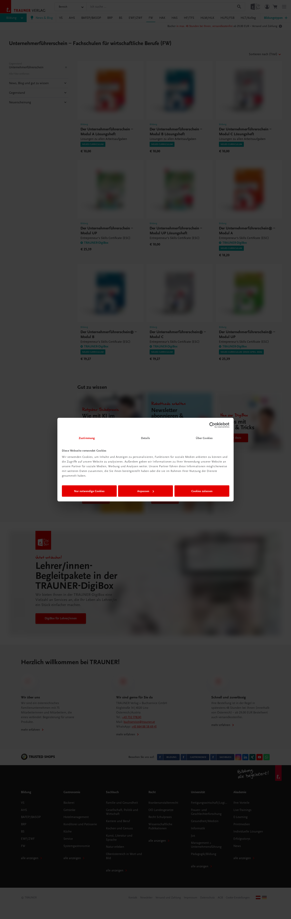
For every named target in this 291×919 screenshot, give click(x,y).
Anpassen (145, 491)
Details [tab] (145, 438)
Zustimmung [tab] (87, 438)
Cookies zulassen (201, 491)
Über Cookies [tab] (204, 438)
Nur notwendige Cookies (89, 491)
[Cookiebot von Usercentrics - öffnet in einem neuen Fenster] (212, 425)
